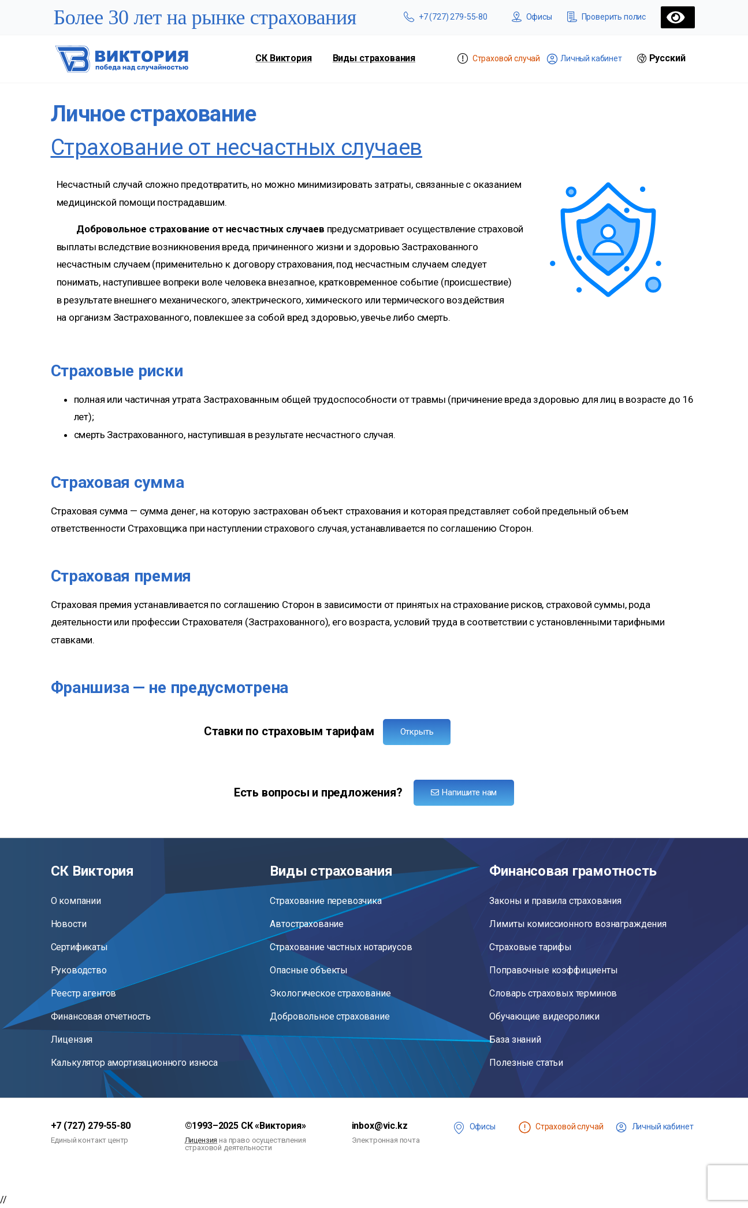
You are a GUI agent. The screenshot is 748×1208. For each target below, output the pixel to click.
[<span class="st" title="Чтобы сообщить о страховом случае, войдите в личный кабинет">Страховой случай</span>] (525, 1127)
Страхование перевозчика (325, 900)
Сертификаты (79, 947)
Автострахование (307, 923)
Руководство (79, 970)
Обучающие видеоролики (544, 1016)
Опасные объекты (309, 970)
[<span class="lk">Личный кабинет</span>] (621, 1127)
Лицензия (72, 1039)
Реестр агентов (84, 993)
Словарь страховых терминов (553, 993)
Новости (69, 923)
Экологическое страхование (330, 993)
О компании (76, 900)
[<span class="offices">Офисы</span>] (459, 1127)
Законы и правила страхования (555, 900)
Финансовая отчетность (101, 1016)
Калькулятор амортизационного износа (134, 1062)
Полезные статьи (526, 1062)
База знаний (515, 1039)
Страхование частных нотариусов (341, 947)
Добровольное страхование (329, 1016)
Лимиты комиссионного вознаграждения (577, 923)
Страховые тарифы (530, 947)
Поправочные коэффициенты (553, 970)
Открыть (417, 732)
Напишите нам (464, 792)
